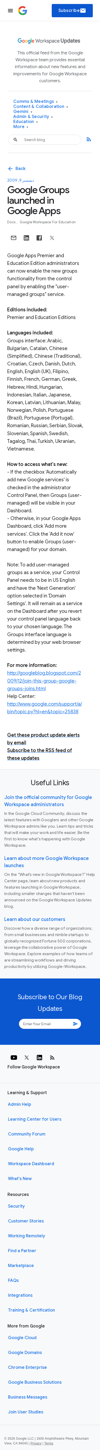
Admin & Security (33, 116)
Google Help (21, 1149)
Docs (11, 222)
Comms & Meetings (35, 101)
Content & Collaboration (40, 106)
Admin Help (19, 1104)
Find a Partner (22, 1251)
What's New (20, 1178)
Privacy (36, 1443)
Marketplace (21, 1265)
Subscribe (72, 10)
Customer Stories (26, 1221)
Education (25, 121)
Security (16, 1206)
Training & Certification (31, 1310)
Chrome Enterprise (27, 1367)
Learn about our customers (34, 919)
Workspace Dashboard (31, 1164)
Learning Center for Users (34, 1119)
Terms (48, 1443)
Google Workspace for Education (48, 222)
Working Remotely (26, 1236)
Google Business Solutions (35, 1382)
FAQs (13, 1280)
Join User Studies (25, 1412)
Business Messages (27, 1397)
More (21, 126)
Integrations (20, 1295)
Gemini (22, 111)
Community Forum (26, 1134)
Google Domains (25, 1352)
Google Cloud (22, 1337)
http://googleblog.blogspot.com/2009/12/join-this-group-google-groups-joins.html (44, 680)
